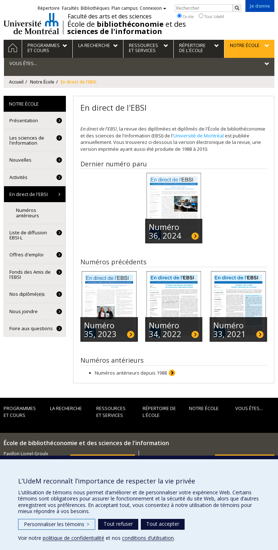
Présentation (23, 120)
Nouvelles (20, 160)
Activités (18, 177)
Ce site (185, 16)
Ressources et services (111, 411)
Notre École (42, 82)
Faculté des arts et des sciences (110, 16)
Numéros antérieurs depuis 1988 (131, 373)
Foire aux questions (31, 328)
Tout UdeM (211, 16)
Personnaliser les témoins (56, 524)
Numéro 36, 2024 (165, 231)
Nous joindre (23, 311)
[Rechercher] (237, 8)
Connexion (153, 8)
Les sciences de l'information (26, 140)
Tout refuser (118, 523)
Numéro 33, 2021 (229, 329)
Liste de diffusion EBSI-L (28, 235)
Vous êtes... (249, 408)
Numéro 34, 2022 (165, 329)
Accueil (16, 82)
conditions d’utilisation (148, 537)
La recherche (66, 408)
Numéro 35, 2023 (100, 329)
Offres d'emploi (26, 254)
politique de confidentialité (73, 537)
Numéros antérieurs (27, 212)
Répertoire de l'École (159, 411)
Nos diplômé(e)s (27, 294)
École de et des (126, 28)
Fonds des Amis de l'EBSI (30, 274)
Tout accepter (162, 523)
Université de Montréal (31, 23)
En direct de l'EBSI (28, 194)
